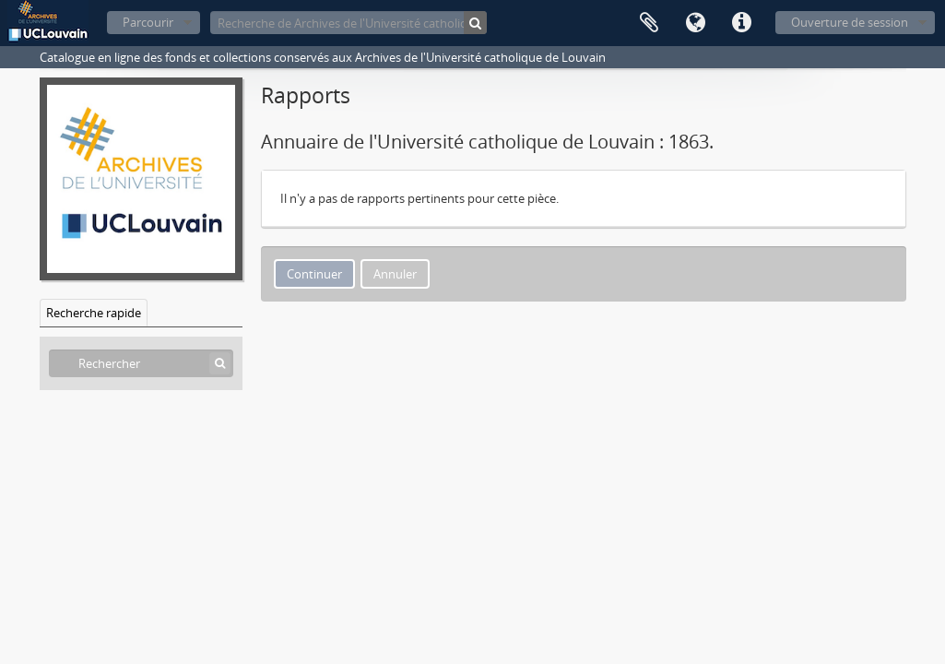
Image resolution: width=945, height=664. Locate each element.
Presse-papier (649, 23)
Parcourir (148, 22)
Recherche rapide (93, 312)
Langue (695, 23)
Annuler (395, 274)
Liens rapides (741, 23)
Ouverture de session (849, 22)
